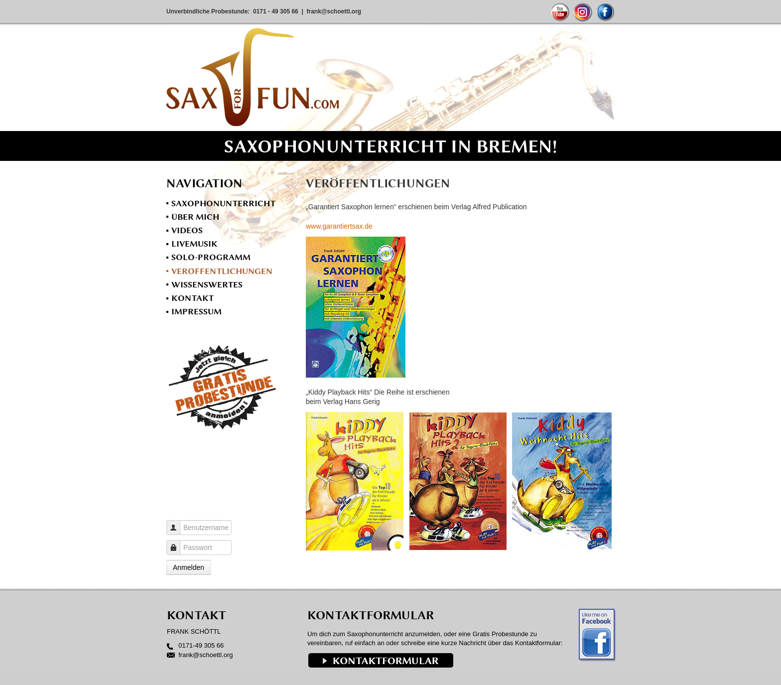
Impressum (196, 311)
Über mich (195, 216)
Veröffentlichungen (221, 271)
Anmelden (188, 567)
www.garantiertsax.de (339, 226)
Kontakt (192, 297)
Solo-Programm (211, 257)
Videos (187, 230)
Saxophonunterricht (223, 203)
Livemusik (194, 243)
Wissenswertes (207, 284)
